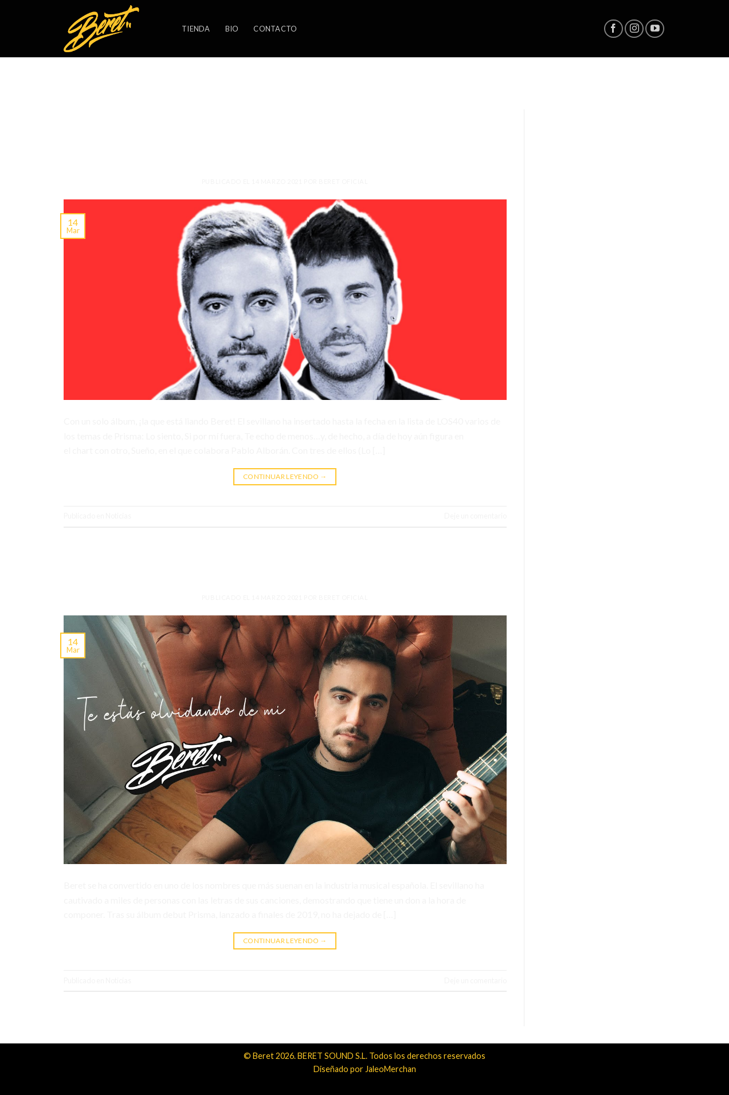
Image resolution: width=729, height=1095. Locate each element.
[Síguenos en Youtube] (654, 28)
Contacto (275, 28)
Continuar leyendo (285, 476)
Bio (232, 28)
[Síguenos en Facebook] (613, 28)
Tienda (196, 28)
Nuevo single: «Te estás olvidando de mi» (285, 563)
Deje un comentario (475, 515)
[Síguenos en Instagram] (634, 28)
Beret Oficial (343, 181)
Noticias (285, 112)
